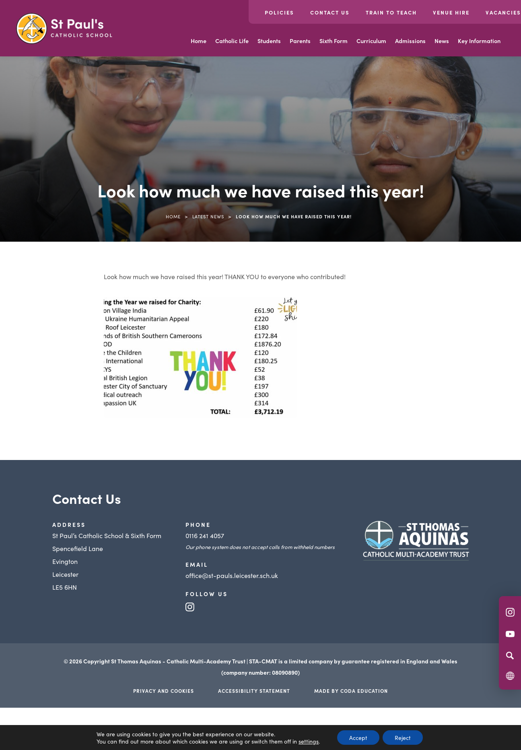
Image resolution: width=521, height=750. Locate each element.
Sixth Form (333, 41)
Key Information (479, 41)
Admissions (410, 41)
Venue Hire (451, 12)
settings (309, 741)
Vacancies (503, 12)
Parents (300, 41)
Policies (279, 12)
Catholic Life (232, 41)
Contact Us (330, 12)
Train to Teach (391, 12)
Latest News (208, 216)
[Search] (510, 655)
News (442, 41)
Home (198, 41)
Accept (358, 737)
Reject (403, 737)
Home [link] (173, 216)
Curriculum (371, 41)
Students (269, 41)
